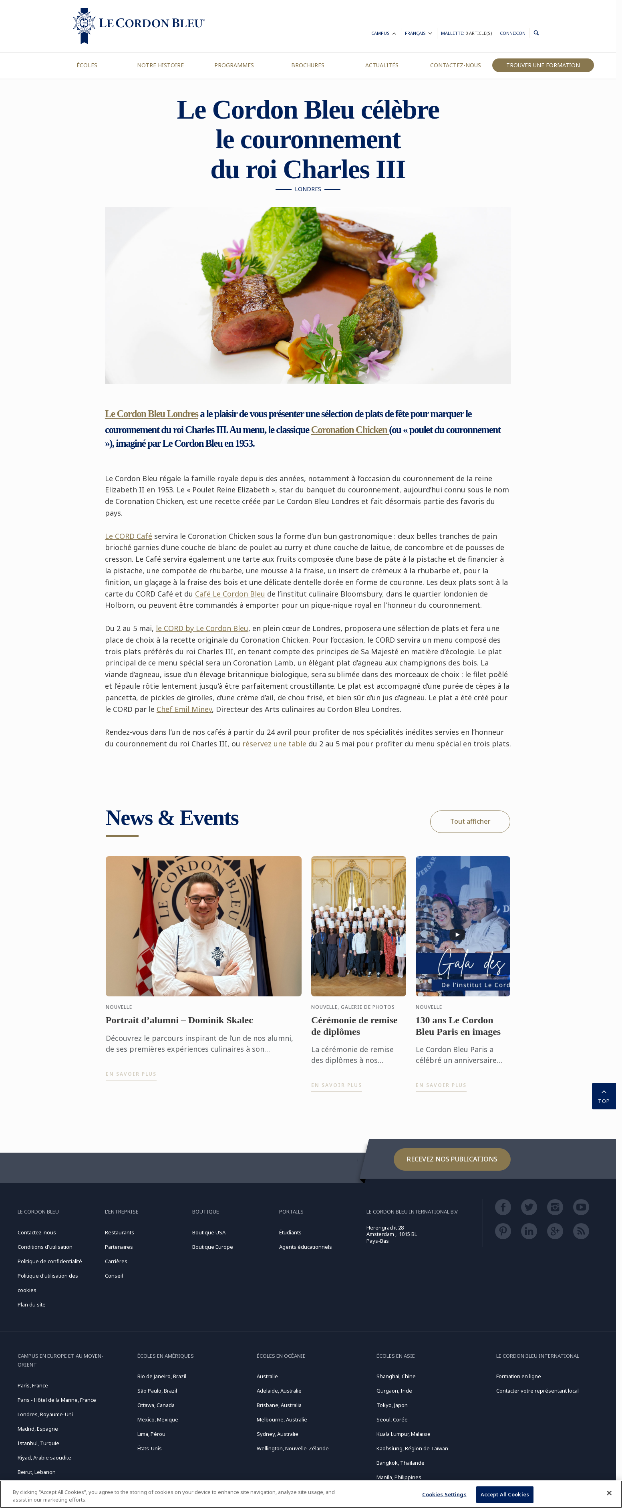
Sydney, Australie (277, 1433)
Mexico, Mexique (157, 1419)
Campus (384, 34)
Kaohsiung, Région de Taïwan (412, 1448)
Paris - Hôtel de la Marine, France (57, 1399)
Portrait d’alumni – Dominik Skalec (179, 1024)
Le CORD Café (128, 536)
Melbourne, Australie (282, 1419)
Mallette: (466, 33)
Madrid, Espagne (38, 1428)
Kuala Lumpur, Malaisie (403, 1433)
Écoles (86, 65)
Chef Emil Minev (184, 709)
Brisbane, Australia (279, 1405)
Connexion (512, 33)
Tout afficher (470, 821)
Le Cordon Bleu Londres (151, 413)
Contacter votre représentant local (537, 1390)
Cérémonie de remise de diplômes (354, 1030)
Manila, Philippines (398, 1477)
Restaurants (119, 1232)
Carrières (116, 1261)
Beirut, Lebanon (37, 1472)
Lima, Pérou (151, 1433)
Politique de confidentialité (50, 1261)
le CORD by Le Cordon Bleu (202, 628)
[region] (311, 1494)
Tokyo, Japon (392, 1405)
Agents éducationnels (305, 1246)
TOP (604, 1095)
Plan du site (32, 1304)
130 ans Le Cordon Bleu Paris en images (458, 1030)
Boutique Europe (212, 1246)
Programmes (234, 65)
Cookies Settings (444, 1494)
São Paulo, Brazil (157, 1390)
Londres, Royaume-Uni (45, 1414)
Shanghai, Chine (396, 1376)
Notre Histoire (160, 65)
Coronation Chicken (350, 429)
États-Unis (149, 1448)
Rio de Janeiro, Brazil (161, 1376)
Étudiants (290, 1232)
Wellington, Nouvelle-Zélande (293, 1448)
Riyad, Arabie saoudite (44, 1457)
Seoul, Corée (392, 1419)
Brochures (307, 65)
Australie (267, 1376)
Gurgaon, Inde (394, 1390)
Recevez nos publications (452, 1159)
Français (419, 34)
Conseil (114, 1275)
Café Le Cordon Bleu (230, 594)
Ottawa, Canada (156, 1405)
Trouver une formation (543, 65)
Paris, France (33, 1385)
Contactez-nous (455, 65)
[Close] (609, 1493)
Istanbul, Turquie (38, 1443)
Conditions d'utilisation (45, 1246)
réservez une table (274, 743)
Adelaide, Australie (279, 1390)
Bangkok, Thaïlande (400, 1462)
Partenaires (119, 1246)
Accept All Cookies (505, 1494)
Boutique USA (208, 1232)
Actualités (382, 65)
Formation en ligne (518, 1376)
